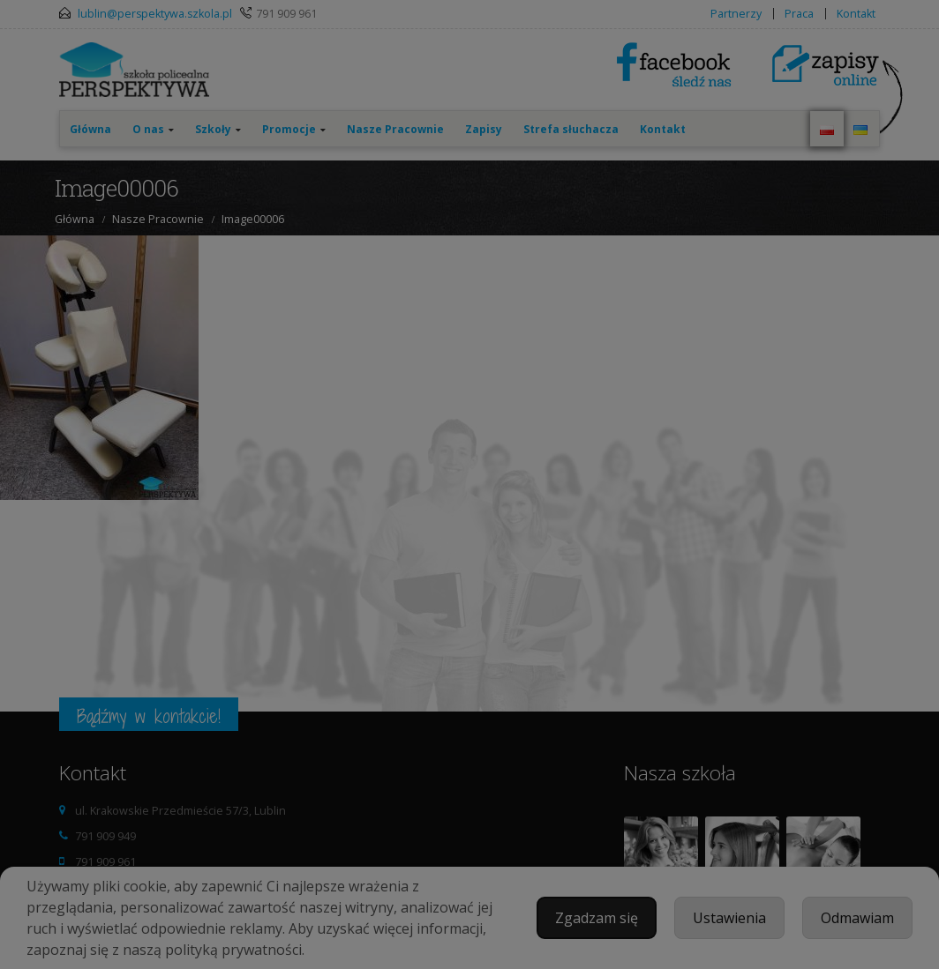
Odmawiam (857, 918)
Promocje (289, 129)
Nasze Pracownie (395, 129)
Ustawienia (729, 918)
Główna (90, 129)
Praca (799, 13)
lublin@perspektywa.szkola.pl (155, 13)
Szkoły (213, 129)
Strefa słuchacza (571, 129)
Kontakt (856, 13)
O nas (148, 129)
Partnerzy (736, 13)
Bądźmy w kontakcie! (149, 716)
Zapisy (483, 129)
